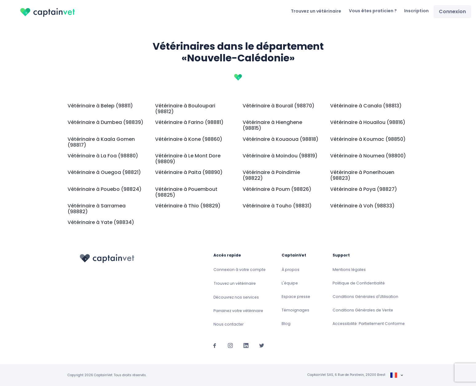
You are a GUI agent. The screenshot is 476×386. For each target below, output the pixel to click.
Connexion (452, 11)
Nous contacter (228, 324)
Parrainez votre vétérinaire (238, 310)
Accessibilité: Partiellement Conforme (369, 323)
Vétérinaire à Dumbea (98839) (105, 122)
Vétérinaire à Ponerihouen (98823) (362, 175)
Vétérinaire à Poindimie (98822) (271, 175)
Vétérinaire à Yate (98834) (101, 222)
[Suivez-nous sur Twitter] (261, 345)
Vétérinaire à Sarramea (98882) (97, 208)
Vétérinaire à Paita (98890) (189, 172)
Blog (286, 323)
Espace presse (296, 296)
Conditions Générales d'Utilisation (365, 296)
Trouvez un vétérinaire (316, 11)
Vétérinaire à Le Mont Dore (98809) (187, 158)
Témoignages (295, 310)
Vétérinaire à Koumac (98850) (368, 139)
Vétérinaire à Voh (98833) (362, 205)
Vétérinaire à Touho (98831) (277, 205)
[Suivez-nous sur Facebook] (214, 345)
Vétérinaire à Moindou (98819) (280, 155)
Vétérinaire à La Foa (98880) (103, 155)
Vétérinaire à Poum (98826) (277, 189)
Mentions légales (349, 269)
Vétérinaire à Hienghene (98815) (272, 125)
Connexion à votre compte (239, 269)
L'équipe (290, 283)
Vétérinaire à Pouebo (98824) (105, 189)
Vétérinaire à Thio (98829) (187, 205)
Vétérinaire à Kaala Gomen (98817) (101, 142)
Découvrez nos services (236, 297)
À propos (290, 269)
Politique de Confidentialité (359, 283)
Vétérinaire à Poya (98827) (363, 189)
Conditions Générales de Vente (363, 310)
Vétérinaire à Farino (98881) (189, 122)
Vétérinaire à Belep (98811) (100, 105)
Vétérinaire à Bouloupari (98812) (185, 108)
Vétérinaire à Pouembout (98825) (186, 192)
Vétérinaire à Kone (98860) (188, 139)
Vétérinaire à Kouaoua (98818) (280, 139)
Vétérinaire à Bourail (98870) (278, 105)
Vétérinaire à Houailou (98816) (367, 122)
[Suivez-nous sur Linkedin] (246, 345)
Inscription (416, 11)
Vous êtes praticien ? (373, 11)
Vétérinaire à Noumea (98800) (368, 155)
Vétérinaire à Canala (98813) (366, 105)
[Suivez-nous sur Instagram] (230, 345)
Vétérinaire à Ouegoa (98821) (104, 172)
